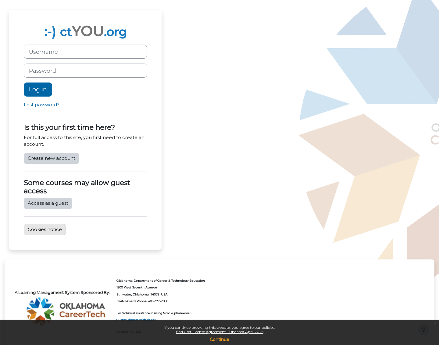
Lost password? (41, 105)
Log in (38, 89)
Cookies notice (45, 229)
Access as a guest (48, 203)
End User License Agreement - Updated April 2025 (219, 331)
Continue (219, 339)
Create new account (51, 158)
